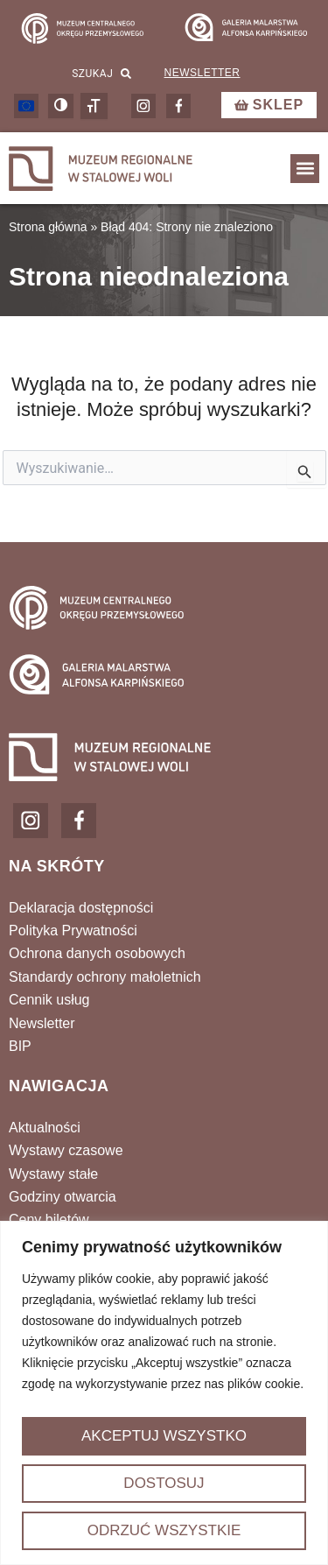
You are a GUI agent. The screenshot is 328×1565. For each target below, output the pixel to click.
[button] (304, 168)
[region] (164, 1393)
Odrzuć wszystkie (164, 1530)
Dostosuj (163, 1483)
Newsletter (202, 73)
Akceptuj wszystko (164, 1436)
